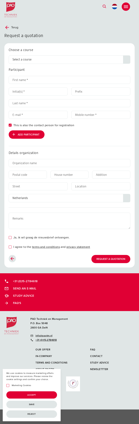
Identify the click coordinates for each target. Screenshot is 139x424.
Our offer (42, 350)
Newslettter (99, 369)
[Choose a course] (69, 59)
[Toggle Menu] (126, 6)
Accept (31, 395)
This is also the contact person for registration (43, 125)
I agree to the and (51, 247)
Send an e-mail (20, 288)
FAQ (92, 350)
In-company (43, 356)
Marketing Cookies (21, 385)
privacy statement (78, 247)
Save (32, 404)
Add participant (25, 134)
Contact (96, 356)
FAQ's (12, 303)
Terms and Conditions (51, 363)
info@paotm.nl (41, 336)
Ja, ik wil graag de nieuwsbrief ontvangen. (41, 237)
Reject (32, 414)
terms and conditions (46, 247)
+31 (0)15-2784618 (21, 281)
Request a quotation (110, 259)
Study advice (19, 296)
